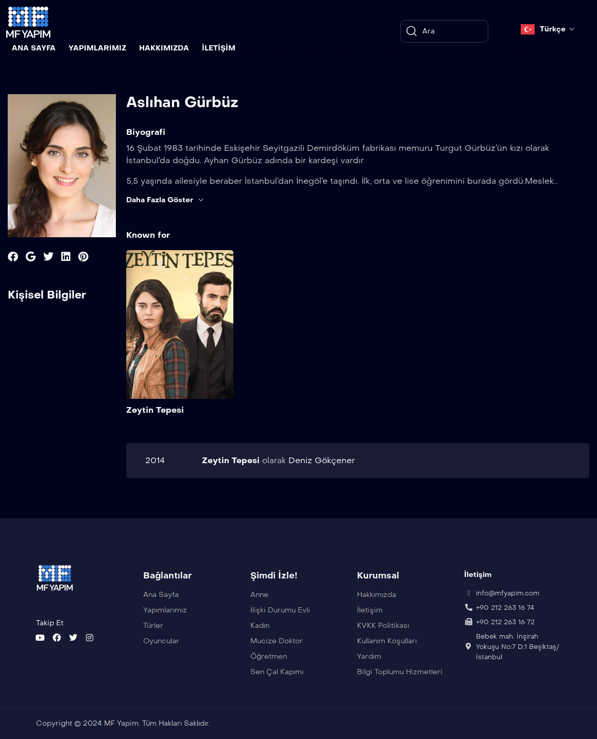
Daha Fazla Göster (165, 200)
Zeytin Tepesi (155, 409)
